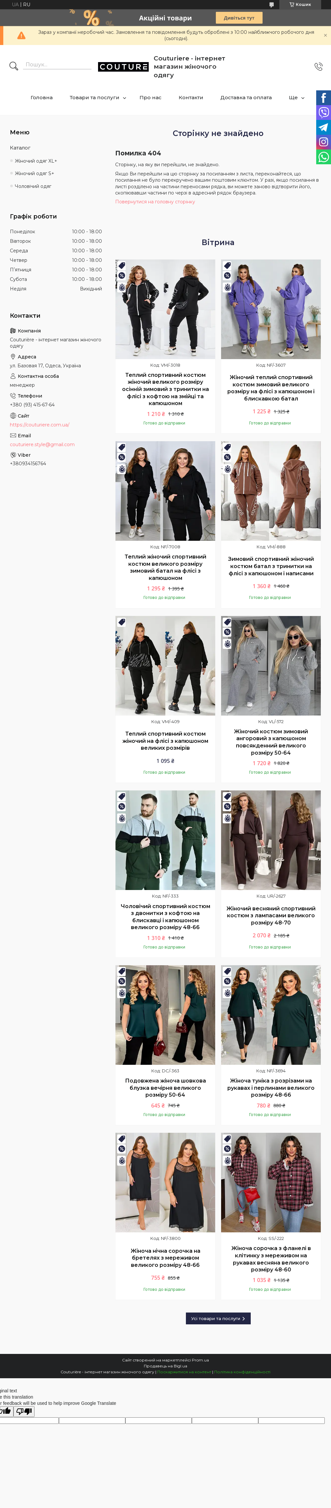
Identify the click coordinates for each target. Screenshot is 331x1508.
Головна (42, 97)
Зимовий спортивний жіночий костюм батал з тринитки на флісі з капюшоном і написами (271, 566)
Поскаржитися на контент (184, 1371)
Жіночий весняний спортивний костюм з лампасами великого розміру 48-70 (271, 915)
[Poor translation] (24, 1411)
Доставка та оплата (246, 97)
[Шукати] (14, 66)
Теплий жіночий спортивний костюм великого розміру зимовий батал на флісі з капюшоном (165, 567)
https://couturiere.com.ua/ (39, 425)
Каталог (20, 148)
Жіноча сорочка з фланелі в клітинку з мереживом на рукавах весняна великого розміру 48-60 (271, 1259)
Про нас (151, 97)
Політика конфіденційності (242, 1371)
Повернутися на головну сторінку (155, 202)
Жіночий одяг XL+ (36, 161)
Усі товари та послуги (215, 1318)
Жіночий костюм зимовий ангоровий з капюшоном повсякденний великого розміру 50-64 (271, 742)
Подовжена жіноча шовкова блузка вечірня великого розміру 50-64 (165, 1088)
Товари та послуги (94, 97)
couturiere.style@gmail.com (42, 444)
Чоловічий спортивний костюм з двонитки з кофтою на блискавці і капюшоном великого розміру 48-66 (165, 917)
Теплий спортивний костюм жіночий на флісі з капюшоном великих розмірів (165, 741)
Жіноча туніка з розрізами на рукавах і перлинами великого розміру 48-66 (271, 1088)
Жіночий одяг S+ (34, 173)
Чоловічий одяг (33, 186)
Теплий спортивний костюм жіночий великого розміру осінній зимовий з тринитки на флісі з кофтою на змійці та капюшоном (165, 389)
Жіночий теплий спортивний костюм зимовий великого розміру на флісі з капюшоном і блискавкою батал (271, 388)
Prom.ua (200, 1360)
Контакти (191, 97)
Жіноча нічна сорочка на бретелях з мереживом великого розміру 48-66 (165, 1258)
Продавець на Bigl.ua (165, 1365)
